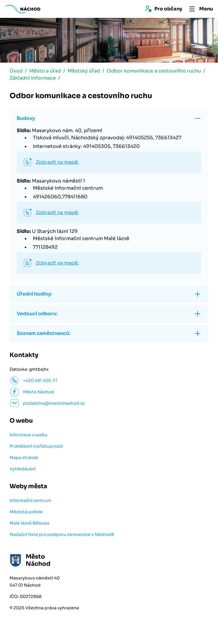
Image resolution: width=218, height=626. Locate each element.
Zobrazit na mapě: (57, 162)
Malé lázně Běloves (30, 523)
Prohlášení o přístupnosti (36, 446)
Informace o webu (28, 435)
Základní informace (33, 78)
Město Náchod (38, 392)
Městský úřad (83, 71)
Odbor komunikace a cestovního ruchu (154, 71)
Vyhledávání (23, 469)
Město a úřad (45, 71)
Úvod (16, 71)
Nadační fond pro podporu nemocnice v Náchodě (62, 534)
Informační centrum (30, 500)
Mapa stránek (24, 457)
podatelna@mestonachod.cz (54, 403)
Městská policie (26, 511)
